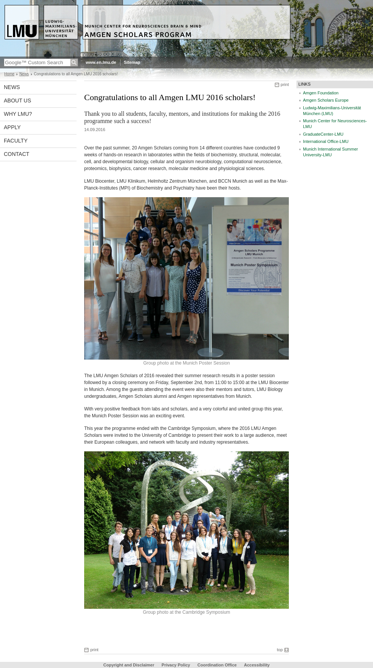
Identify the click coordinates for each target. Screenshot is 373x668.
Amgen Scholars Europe (326, 100)
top (280, 649)
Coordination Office (217, 665)
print (285, 84)
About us (17, 100)
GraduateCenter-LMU (323, 134)
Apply (12, 127)
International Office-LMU (326, 141)
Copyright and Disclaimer (128, 665)
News (24, 74)
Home (9, 74)
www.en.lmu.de (101, 62)
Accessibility (257, 665)
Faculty (16, 141)
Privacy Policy (175, 665)
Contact (16, 154)
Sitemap (132, 62)
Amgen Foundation (321, 93)
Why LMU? (18, 114)
